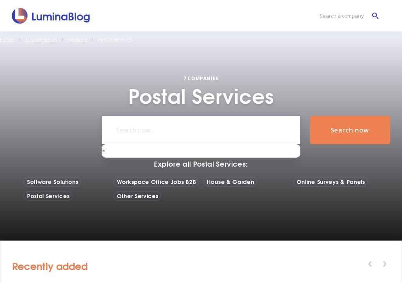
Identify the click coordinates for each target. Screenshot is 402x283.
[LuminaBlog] (51, 15)
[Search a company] (347, 16)
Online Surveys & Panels (331, 181)
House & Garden (230, 181)
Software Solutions (53, 181)
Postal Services (48, 195)
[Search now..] (201, 130)
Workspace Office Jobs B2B (156, 181)
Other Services (138, 195)
